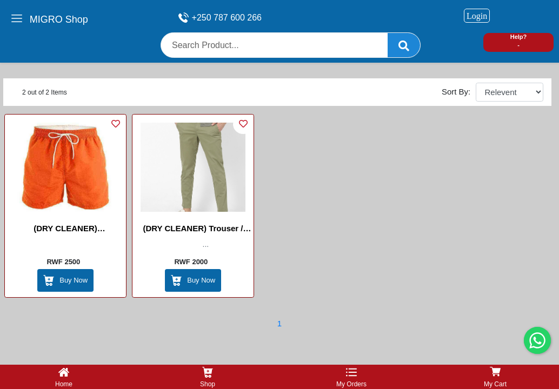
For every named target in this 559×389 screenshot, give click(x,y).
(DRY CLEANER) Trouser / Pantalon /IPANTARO (193, 230)
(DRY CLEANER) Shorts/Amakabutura (65, 230)
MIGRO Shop (59, 19)
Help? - (518, 40)
